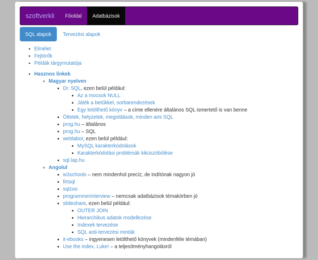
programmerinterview (86, 196)
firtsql (69, 181)
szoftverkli (40, 15)
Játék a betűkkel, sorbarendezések (116, 102)
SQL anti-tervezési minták (106, 232)
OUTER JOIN (92, 210)
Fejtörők (43, 56)
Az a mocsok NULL (99, 95)
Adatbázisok (106, 16)
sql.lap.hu (74, 160)
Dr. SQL (72, 88)
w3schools (74, 174)
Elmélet (42, 48)
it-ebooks (73, 239)
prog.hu (71, 124)
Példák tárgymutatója (58, 63)
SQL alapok (38, 34)
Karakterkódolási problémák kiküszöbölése (125, 153)
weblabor (73, 138)
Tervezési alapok (81, 34)
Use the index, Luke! (86, 246)
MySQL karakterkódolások (106, 146)
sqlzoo (70, 189)
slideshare (74, 203)
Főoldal (73, 16)
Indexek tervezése (97, 225)
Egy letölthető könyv (99, 110)
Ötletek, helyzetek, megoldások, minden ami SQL (118, 117)
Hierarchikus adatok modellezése (114, 217)
